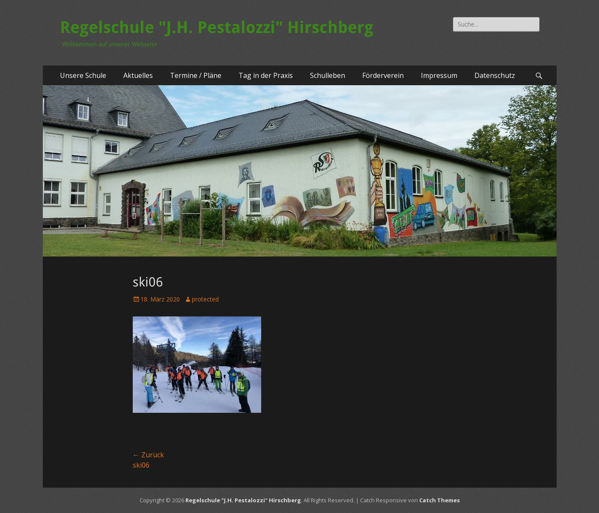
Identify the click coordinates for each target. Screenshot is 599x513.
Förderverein (383, 75)
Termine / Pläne (195, 75)
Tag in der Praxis (265, 75)
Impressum (439, 75)
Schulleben (327, 75)
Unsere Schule (83, 75)
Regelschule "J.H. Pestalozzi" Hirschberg (216, 27)
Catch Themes (439, 500)
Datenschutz (494, 75)
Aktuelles (138, 75)
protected (205, 299)
